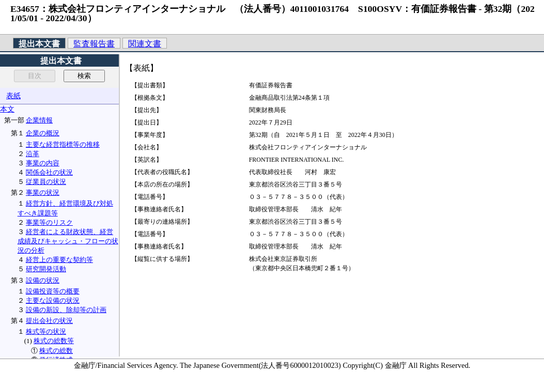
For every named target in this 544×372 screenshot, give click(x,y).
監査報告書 (94, 43)
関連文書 (144, 43)
